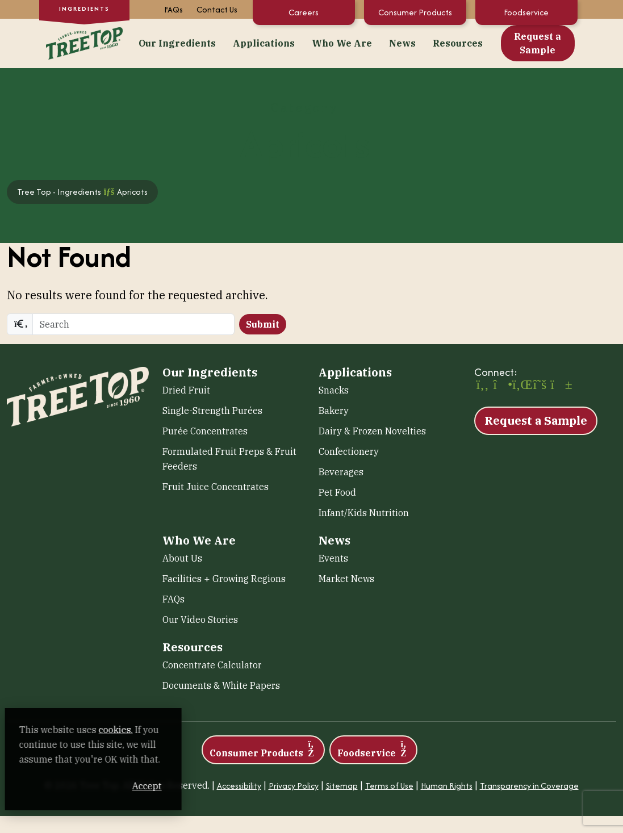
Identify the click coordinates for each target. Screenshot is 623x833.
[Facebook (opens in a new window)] (482, 385)
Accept (215, 786)
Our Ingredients (177, 43)
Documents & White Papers (221, 685)
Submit (262, 324)
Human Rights (447, 786)
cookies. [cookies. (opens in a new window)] (133, 729)
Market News (346, 578)
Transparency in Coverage (529, 786)
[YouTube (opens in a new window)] (558, 385)
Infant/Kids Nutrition (364, 512)
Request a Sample (537, 43)
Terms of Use (389, 786)
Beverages (341, 472)
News (402, 43)
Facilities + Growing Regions (224, 578)
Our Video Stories (200, 619)
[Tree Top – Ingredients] (84, 41)
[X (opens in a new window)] (540, 385)
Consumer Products (415, 12)
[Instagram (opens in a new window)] (501, 385)
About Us (182, 558)
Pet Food (337, 492)
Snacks (334, 390)
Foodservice (526, 12)
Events (333, 558)
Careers (303, 12)
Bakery (334, 410)
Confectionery (349, 451)
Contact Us (216, 9)
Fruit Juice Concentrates (215, 486)
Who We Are (342, 43)
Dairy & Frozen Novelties (372, 431)
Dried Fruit (186, 390)
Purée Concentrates (205, 431)
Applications (264, 43)
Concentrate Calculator (212, 665)
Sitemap (342, 786)
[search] (133, 324)
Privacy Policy (294, 786)
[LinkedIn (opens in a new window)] (520, 385)
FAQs (173, 9)
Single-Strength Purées (212, 410)
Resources (458, 43)
